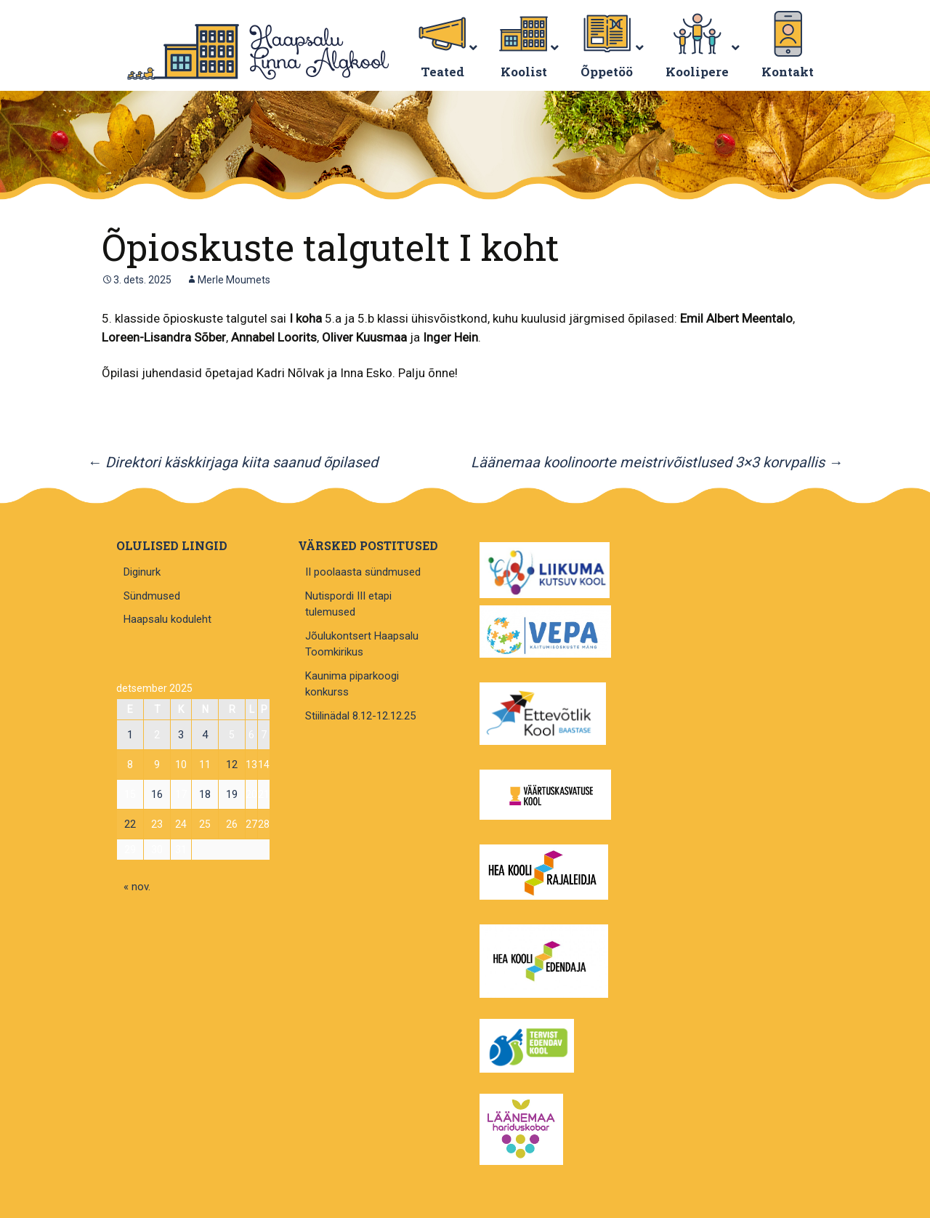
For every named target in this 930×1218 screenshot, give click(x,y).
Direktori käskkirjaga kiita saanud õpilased (232, 462)
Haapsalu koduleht (167, 619)
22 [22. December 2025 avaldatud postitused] (130, 824)
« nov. (137, 886)
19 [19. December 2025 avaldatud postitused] (232, 794)
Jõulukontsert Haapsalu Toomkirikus (361, 644)
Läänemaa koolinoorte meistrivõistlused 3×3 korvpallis (657, 462)
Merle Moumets (234, 280)
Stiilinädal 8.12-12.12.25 (360, 715)
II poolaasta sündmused (363, 571)
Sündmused (152, 595)
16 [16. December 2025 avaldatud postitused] (157, 794)
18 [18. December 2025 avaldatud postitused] (205, 794)
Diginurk (142, 571)
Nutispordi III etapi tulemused (348, 604)
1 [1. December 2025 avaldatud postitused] (130, 734)
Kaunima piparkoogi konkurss (352, 684)
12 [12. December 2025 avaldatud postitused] (232, 764)
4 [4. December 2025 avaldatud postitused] (205, 734)
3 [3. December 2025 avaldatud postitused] (181, 734)
